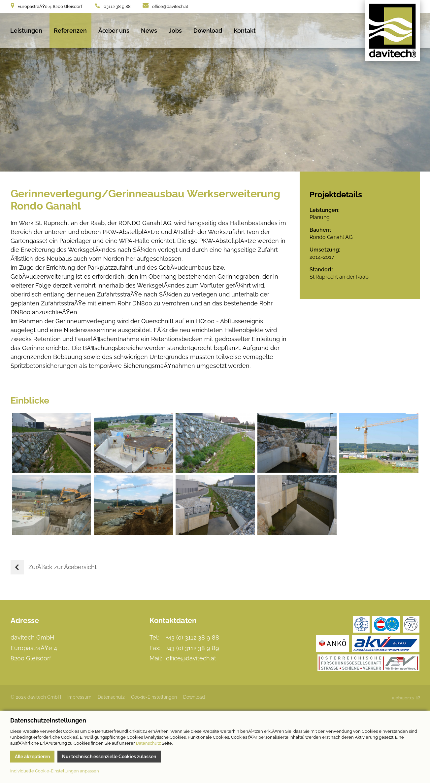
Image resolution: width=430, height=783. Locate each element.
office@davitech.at (170, 6)
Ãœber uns (113, 30)
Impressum (79, 697)
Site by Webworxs (406, 697)
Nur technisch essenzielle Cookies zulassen (109, 756)
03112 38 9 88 (117, 6)
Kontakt (245, 30)
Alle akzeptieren (32, 756)
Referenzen (70, 30)
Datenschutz (111, 697)
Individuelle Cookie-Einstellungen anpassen (54, 770)
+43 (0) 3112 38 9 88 (192, 637)
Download (207, 30)
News (149, 30)
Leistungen (26, 30)
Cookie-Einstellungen (154, 697)
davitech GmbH (392, 31)
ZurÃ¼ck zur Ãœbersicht (54, 567)
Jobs (175, 30)
